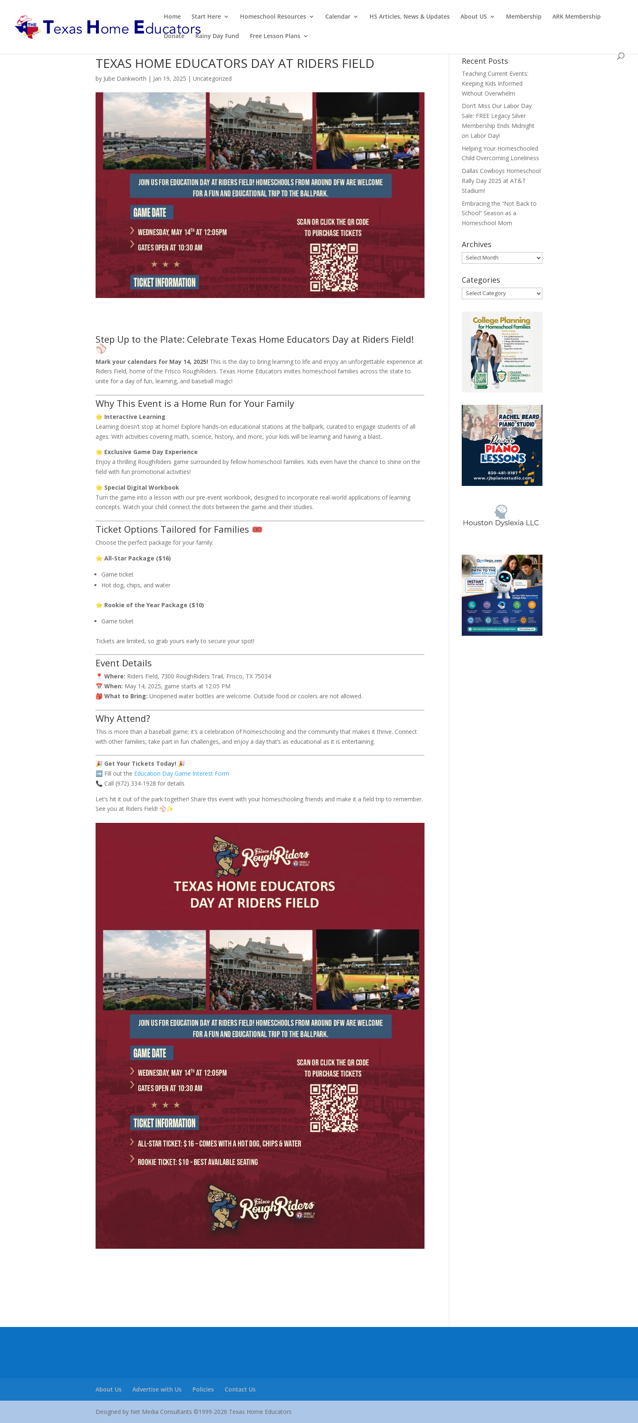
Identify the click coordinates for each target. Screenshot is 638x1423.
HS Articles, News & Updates (409, 17)
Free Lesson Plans (275, 36)
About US (474, 17)
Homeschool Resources (273, 17)
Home (172, 17)
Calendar (337, 17)
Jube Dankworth (124, 78)
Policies (203, 1389)
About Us (109, 1389)
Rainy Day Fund (217, 36)
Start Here (206, 17)
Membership (524, 17)
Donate (174, 36)
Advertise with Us (157, 1389)
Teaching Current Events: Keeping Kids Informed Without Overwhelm (495, 83)
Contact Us (240, 1389)
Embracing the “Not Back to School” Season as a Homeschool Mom (499, 213)
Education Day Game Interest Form (181, 773)
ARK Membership (576, 17)
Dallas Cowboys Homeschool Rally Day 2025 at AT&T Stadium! (501, 181)
